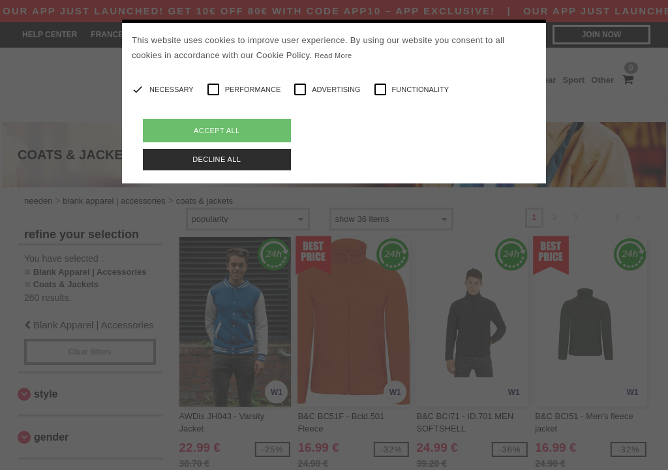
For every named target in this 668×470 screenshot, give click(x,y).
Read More (333, 55)
